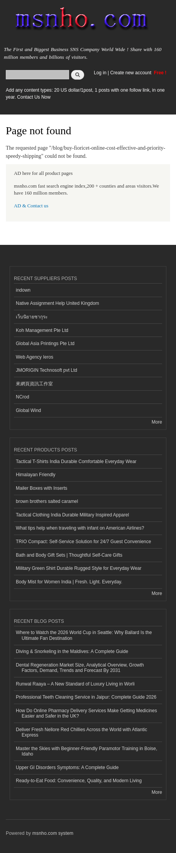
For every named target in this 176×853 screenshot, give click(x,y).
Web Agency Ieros (34, 357)
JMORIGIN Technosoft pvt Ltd (46, 370)
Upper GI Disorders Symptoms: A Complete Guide (67, 767)
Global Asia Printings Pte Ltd (45, 343)
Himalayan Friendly (36, 474)
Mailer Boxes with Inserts (41, 488)
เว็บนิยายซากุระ (31, 317)
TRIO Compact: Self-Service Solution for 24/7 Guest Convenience (83, 541)
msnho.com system (52, 833)
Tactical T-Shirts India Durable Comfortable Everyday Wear (76, 461)
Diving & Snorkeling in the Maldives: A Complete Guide (72, 651)
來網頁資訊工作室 (34, 383)
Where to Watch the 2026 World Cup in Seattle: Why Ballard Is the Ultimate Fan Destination (84, 635)
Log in (100, 72)
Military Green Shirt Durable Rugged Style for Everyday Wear (79, 568)
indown (23, 290)
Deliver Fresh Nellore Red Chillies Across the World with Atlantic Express (81, 732)
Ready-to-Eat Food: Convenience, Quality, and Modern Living (79, 780)
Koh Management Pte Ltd (42, 330)
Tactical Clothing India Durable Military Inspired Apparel (72, 515)
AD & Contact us (31, 206)
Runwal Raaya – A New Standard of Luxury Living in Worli (75, 684)
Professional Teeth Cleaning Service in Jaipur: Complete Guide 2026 (86, 697)
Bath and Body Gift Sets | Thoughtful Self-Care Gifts (69, 555)
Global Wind (28, 410)
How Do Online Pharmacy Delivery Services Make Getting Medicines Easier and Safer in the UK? (86, 713)
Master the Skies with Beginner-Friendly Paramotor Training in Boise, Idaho (86, 751)
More (157, 422)
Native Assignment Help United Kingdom (57, 303)
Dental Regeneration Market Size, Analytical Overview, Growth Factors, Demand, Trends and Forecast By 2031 (80, 667)
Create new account (131, 72)
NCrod (22, 397)
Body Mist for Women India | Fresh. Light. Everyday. (69, 582)
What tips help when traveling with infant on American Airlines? (80, 528)
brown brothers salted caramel (47, 501)
